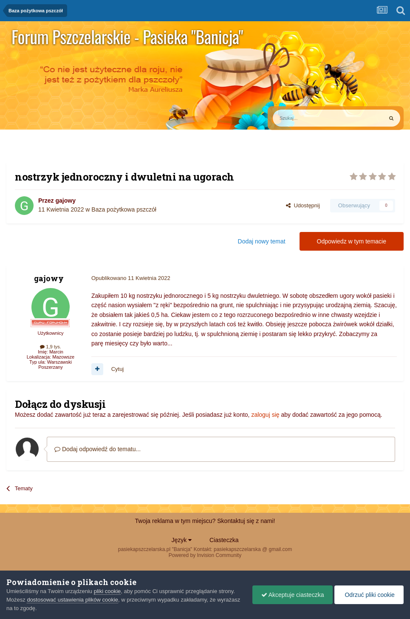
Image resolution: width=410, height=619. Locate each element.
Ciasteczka (223, 540)
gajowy (65, 200)
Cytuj (117, 369)
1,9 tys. (50, 346)
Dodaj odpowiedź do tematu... (97, 449)
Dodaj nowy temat (262, 241)
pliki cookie (107, 591)
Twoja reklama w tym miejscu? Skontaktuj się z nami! (205, 520)
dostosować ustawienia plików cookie (72, 599)
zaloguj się (265, 414)
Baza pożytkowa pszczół (123, 209)
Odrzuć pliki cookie (369, 594)
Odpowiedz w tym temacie (351, 241)
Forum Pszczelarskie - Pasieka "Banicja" (127, 36)
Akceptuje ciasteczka (292, 594)
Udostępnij (303, 205)
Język (182, 540)
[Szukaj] (308, 118)
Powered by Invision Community (205, 555)
